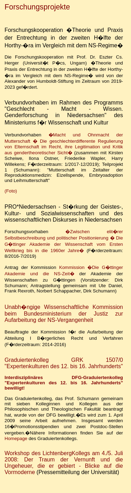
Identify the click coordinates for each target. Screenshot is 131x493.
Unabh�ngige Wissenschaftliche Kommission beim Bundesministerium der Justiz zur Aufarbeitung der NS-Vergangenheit (64, 313)
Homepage (16, 438)
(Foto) (11, 191)
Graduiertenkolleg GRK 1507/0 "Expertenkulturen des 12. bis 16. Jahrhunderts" (64, 363)
